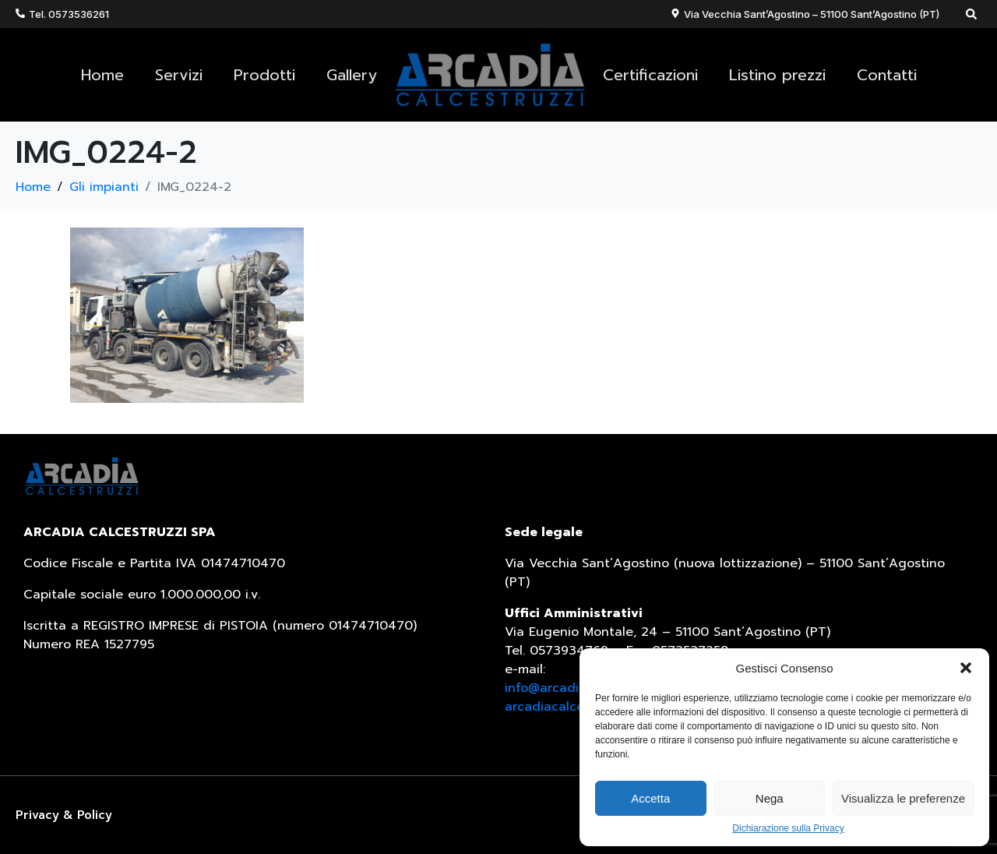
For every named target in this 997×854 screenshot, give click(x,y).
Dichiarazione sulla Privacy (788, 829)
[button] (966, 668)
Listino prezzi (777, 74)
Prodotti (264, 74)
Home (102, 74)
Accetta (650, 798)
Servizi (179, 74)
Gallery (351, 74)
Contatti (887, 74)
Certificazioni (650, 74)
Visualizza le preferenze (903, 798)
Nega (770, 798)
